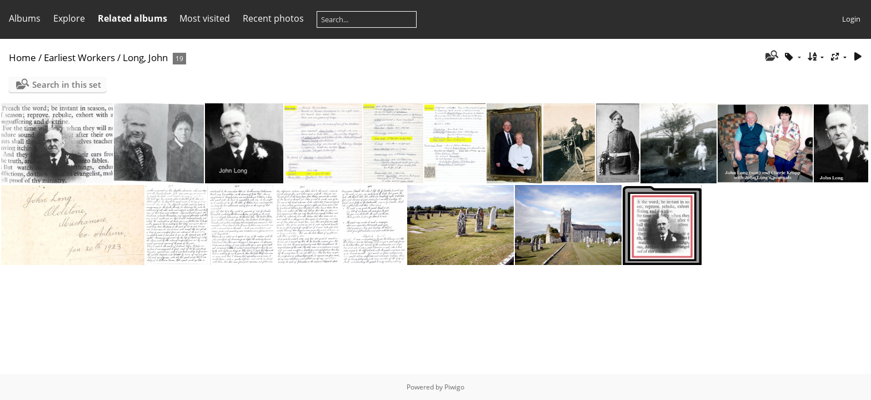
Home (22, 57)
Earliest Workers (79, 57)
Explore (69, 18)
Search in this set (66, 84)
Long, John (145, 57)
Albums (25, 18)
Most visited (204, 18)
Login (851, 19)
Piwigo (454, 387)
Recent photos (273, 18)
